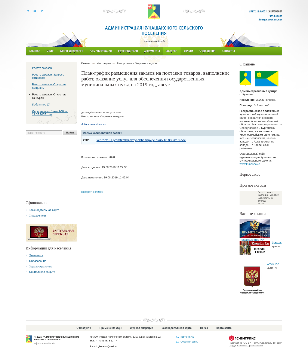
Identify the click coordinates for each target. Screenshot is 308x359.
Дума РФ (273, 263)
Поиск (204, 327)
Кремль (276, 242)
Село (50, 50)
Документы (152, 50)
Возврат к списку (92, 191)
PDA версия (275, 16)
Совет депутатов (71, 50)
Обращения (207, 50)
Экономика (36, 255)
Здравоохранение (40, 266)
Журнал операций (141, 327)
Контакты (228, 50)
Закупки (171, 50)
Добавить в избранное (93, 124)
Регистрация (275, 11)
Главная (34, 50)
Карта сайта (224, 327)
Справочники (37, 215)
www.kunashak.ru (250, 164)
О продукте (84, 327)
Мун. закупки (104, 63)
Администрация (101, 50)
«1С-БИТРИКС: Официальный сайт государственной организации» (255, 344)
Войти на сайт (257, 11)
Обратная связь (189, 341)
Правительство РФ (252, 239)
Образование (37, 261)
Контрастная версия (270, 19)
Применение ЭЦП (110, 327)
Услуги (188, 50)
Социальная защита (42, 271)
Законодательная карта (44, 210)
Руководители (128, 50)
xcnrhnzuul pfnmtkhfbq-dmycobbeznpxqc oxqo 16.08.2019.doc (141, 140)
